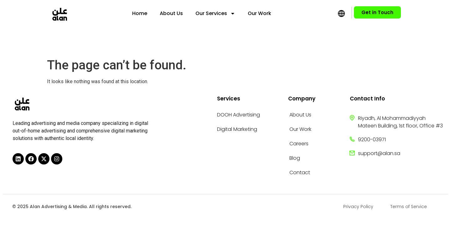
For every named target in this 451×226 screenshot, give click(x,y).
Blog (294, 158)
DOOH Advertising (238, 114)
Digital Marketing (237, 129)
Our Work (259, 13)
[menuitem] (287, 13)
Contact (299, 172)
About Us (171, 13)
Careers (298, 143)
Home (139, 13)
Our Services (215, 13)
